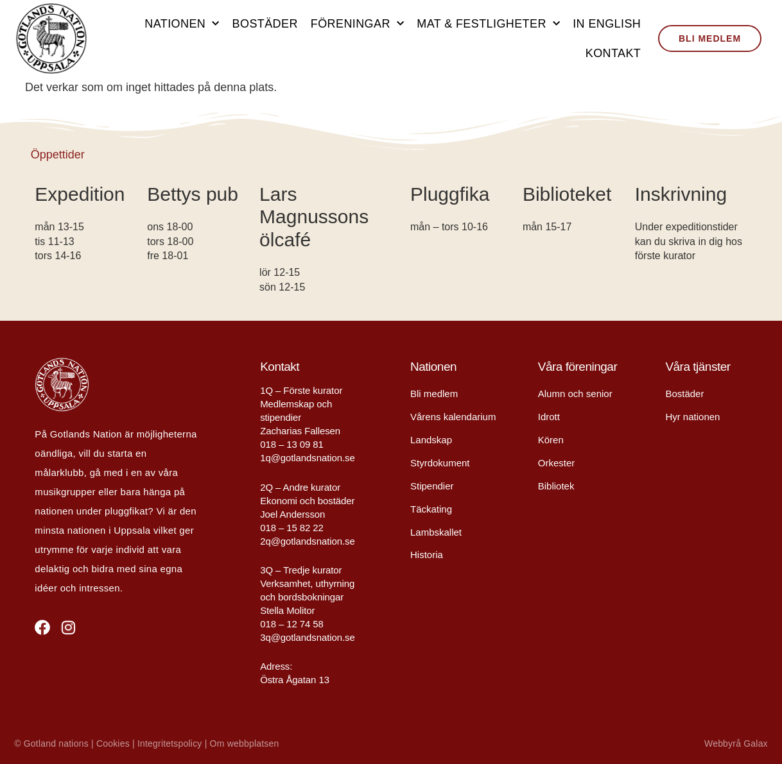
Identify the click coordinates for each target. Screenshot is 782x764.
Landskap (431, 439)
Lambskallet (436, 532)
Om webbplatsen (244, 743)
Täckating (431, 509)
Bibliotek (556, 485)
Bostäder (265, 23)
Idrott (549, 416)
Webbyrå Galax (736, 743)
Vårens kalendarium (453, 416)
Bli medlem (434, 393)
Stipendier (432, 485)
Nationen (181, 24)
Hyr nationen (692, 416)
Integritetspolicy (169, 743)
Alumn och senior (575, 393)
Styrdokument (440, 462)
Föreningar (357, 24)
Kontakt (613, 53)
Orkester (556, 462)
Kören (551, 439)
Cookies (113, 743)
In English (607, 23)
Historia (426, 555)
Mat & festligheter (488, 24)
